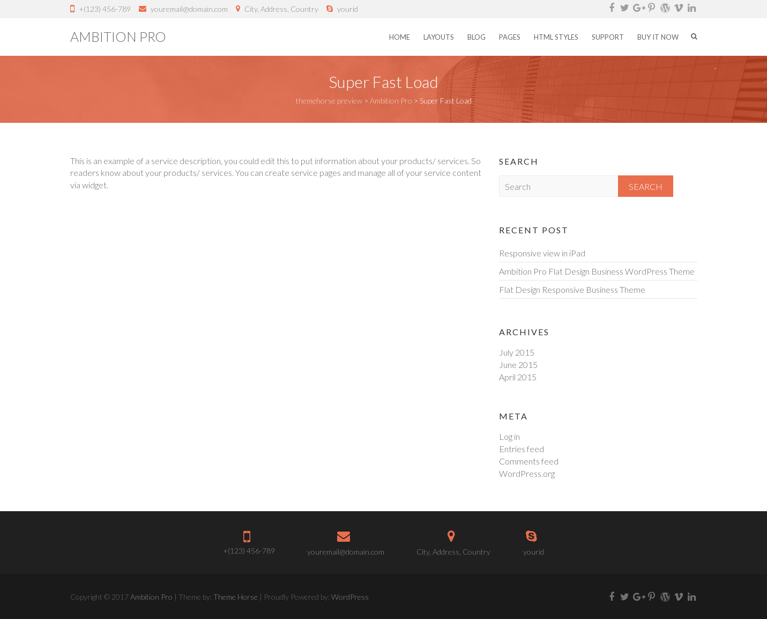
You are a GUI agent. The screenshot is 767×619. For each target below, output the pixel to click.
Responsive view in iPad (542, 253)
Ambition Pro (118, 36)
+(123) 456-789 (105, 8)
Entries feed (521, 449)
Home (399, 37)
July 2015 (516, 352)
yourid (347, 8)
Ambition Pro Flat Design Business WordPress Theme (597, 271)
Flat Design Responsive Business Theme (572, 289)
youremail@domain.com (189, 8)
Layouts (438, 37)
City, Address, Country (281, 8)
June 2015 (518, 364)
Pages (509, 37)
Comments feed (529, 461)
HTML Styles (556, 37)
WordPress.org (527, 473)
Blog (476, 37)
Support (608, 37)
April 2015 (518, 377)
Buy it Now (658, 37)
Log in (509, 436)
